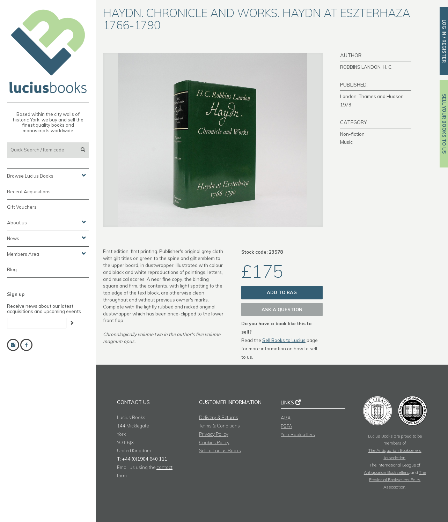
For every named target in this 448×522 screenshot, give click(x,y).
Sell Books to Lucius (284, 340)
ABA (286, 417)
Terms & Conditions (219, 425)
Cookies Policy (214, 442)
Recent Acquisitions (29, 191)
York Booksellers (298, 434)
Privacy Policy (213, 434)
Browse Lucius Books (46, 175)
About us (46, 222)
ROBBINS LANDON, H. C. (366, 67)
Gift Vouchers (22, 207)
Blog (12, 269)
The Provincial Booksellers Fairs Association (397, 480)
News (46, 238)
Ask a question (282, 309)
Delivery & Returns (218, 417)
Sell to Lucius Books (220, 450)
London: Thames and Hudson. (372, 96)
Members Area (46, 254)
